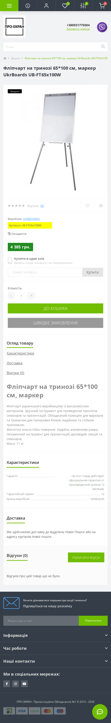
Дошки (15, 58)
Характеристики (20, 353)
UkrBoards (31, 219)
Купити (93, 272)
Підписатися (93, 620)
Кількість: (15, 288)
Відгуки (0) (15, 372)
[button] (46, 5)
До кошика (55, 308)
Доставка (14, 363)
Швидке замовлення (55, 322)
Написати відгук (86, 557)
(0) (42, 206)
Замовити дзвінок (78, 29)
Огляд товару (20, 343)
